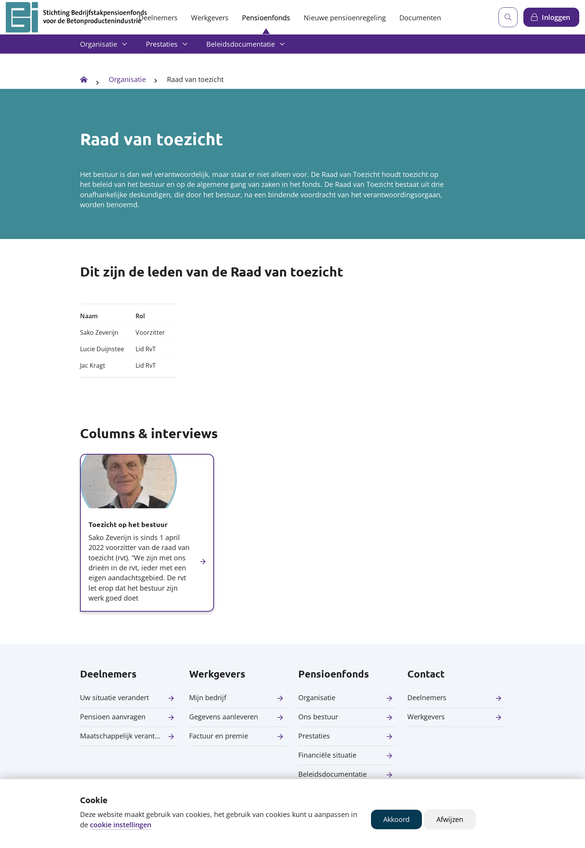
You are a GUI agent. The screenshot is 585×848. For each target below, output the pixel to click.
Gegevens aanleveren (223, 716)
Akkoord (396, 819)
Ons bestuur (318, 716)
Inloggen (556, 17)
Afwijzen (449, 819)
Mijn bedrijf (207, 697)
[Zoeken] (508, 17)
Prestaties (162, 44)
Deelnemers (158, 17)
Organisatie (98, 44)
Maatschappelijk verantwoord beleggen (129, 735)
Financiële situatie (327, 755)
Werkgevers (210, 17)
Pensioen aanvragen (112, 716)
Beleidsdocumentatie (240, 44)
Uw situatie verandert (114, 697)
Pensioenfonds (266, 17)
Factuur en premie (218, 735)
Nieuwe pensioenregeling (345, 17)
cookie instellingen (120, 824)
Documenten (420, 17)
